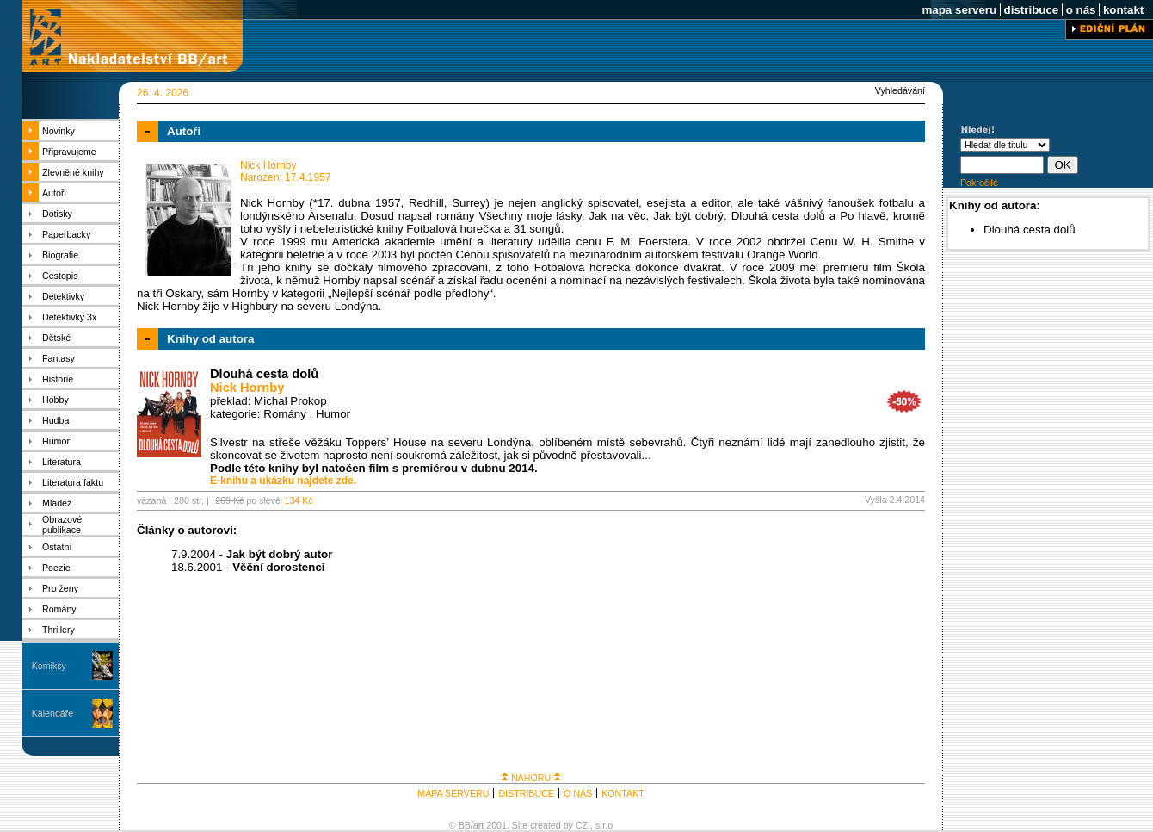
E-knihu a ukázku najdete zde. (283, 481)
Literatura (61, 461)
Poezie (56, 567)
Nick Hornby (247, 387)
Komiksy (49, 666)
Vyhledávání (900, 90)
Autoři (54, 193)
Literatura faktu (72, 482)
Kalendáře (53, 713)
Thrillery (58, 629)
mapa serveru (959, 9)
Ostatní (56, 547)
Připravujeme (69, 151)
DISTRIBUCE (526, 793)
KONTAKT (622, 793)
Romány (59, 609)
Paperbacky (66, 234)
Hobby (55, 399)
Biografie (60, 255)
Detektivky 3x (69, 317)
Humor (56, 441)
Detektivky (63, 296)
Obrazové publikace (62, 524)
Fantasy (58, 358)
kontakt (1123, 9)
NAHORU (531, 778)
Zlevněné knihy (73, 172)
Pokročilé (979, 182)
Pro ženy (60, 588)
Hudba (55, 420)
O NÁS (578, 793)
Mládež (56, 503)
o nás (1081, 9)
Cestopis (59, 275)
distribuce (1031, 9)
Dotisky (57, 213)
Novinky (58, 131)
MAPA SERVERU (453, 793)
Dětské (56, 337)
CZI (583, 825)
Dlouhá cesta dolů (264, 374)
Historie (57, 379)
